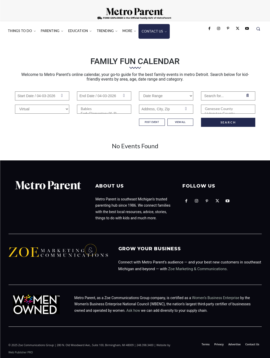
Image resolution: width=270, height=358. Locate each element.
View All (180, 122)
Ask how (133, 310)
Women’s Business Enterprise (215, 298)
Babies (104, 108)
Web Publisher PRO (21, 352)
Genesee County (228, 108)
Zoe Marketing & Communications (197, 269)
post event (152, 122)
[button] (258, 28)
